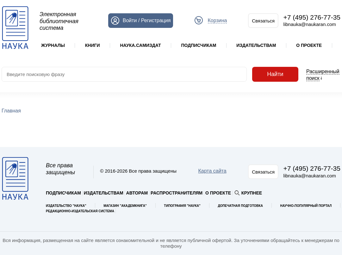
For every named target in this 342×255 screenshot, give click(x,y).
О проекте (309, 45)
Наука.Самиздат (140, 45)
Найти (275, 74)
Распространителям (176, 192)
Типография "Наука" (182, 205)
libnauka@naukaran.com (309, 24)
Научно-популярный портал (306, 205)
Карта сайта (212, 171)
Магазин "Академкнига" (125, 205)
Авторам (137, 192)
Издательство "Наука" (66, 205)
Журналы (53, 45)
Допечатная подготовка (240, 205)
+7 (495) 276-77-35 (311, 17)
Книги (92, 45)
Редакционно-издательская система (80, 211)
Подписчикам (198, 45)
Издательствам (256, 45)
